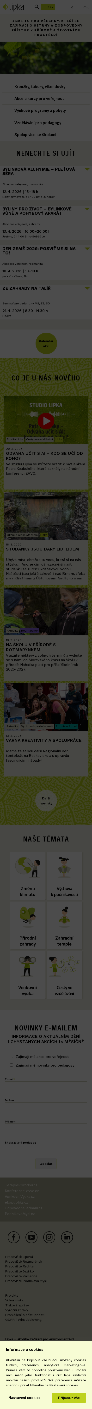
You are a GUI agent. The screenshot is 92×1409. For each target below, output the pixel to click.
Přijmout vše (69, 1398)
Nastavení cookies (24, 1398)
